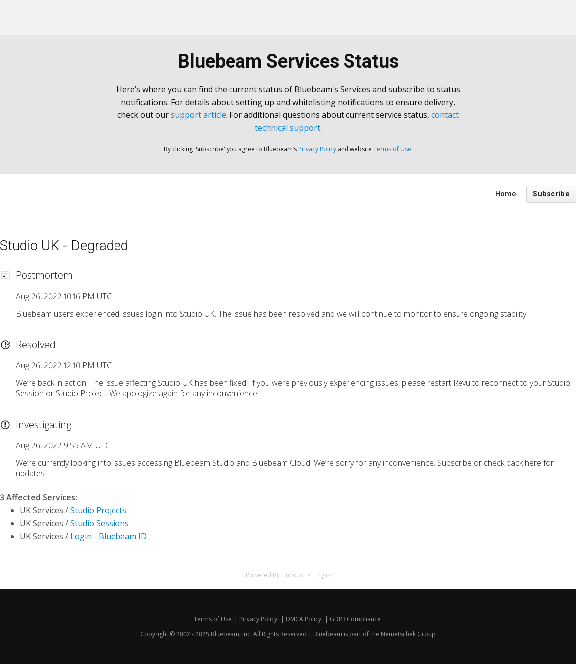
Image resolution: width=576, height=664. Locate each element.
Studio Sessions (99, 523)
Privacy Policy (317, 149)
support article (198, 115)
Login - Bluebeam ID (108, 536)
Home (505, 193)
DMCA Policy (303, 619)
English (324, 575)
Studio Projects (98, 510)
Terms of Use (392, 149)
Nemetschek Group (408, 634)
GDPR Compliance (355, 619)
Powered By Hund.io (275, 575)
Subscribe (551, 194)
